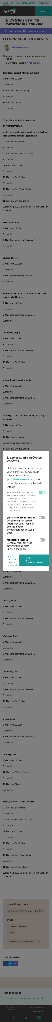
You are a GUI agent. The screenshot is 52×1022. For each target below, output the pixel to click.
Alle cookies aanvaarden (34, 560)
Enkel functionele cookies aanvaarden (13, 561)
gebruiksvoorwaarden (18, 479)
